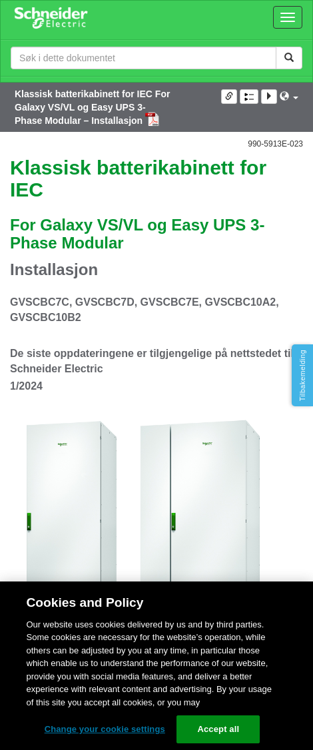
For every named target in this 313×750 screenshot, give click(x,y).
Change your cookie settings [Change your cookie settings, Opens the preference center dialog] (105, 729)
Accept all (218, 729)
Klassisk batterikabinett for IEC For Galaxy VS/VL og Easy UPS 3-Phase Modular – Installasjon (92, 107)
